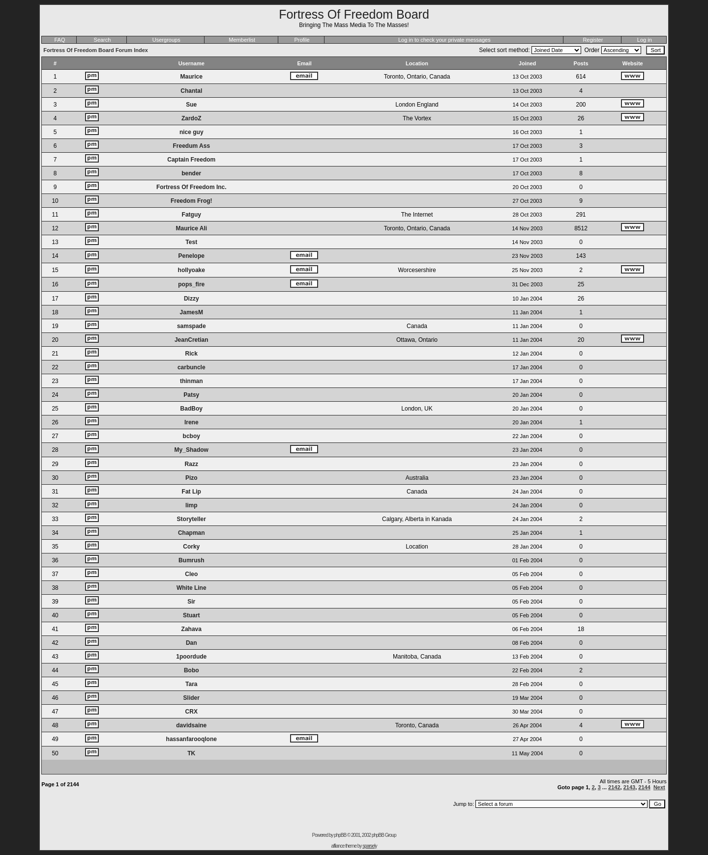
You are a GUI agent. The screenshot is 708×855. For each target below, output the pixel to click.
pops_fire (191, 284)
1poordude (191, 656)
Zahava (191, 629)
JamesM (191, 312)
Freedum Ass (191, 145)
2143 (629, 787)
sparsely (369, 846)
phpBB (340, 835)
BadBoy (191, 408)
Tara (191, 684)
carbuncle (191, 367)
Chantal (191, 90)
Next (659, 787)
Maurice (191, 76)
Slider (191, 697)
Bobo (191, 670)
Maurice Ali (191, 228)
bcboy (191, 436)
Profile (301, 40)
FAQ (59, 40)
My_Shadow (191, 449)
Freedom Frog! (191, 200)
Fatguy (191, 214)
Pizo (191, 477)
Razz (191, 464)
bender (191, 173)
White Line (191, 587)
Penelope (191, 255)
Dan (191, 642)
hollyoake (191, 270)
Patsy (191, 394)
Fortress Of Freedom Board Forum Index (95, 50)
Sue (191, 104)
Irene (191, 422)
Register (593, 40)
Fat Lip (191, 491)
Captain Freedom (191, 159)
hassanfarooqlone (191, 739)
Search (102, 40)
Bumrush (191, 560)
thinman (191, 381)
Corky (191, 546)
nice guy (191, 132)
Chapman (191, 532)
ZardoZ (191, 118)
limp (191, 505)
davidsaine (191, 725)
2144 (644, 787)
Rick (191, 353)
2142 (614, 787)
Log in (644, 40)
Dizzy (191, 298)
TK (191, 753)
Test (191, 242)
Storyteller (191, 519)
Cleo (191, 574)
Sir (191, 601)
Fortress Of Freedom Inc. (191, 187)
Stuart (191, 615)
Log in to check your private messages (444, 40)
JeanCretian (191, 339)
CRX (191, 711)
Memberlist (242, 40)
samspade (191, 326)
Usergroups (166, 40)
